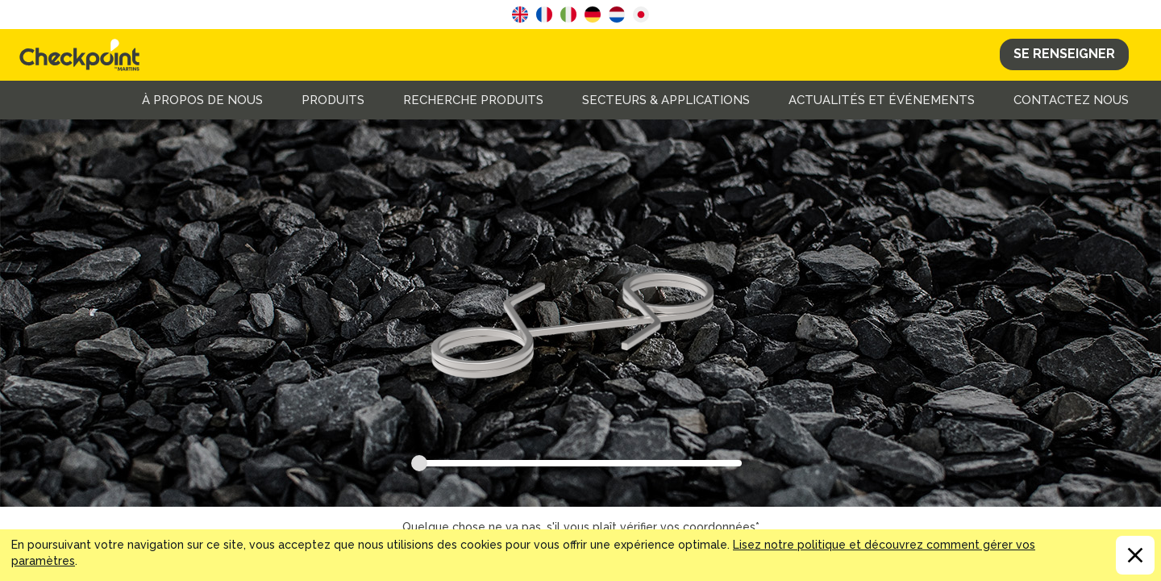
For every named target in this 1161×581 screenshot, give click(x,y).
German (593, 14)
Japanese (641, 14)
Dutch (617, 14)
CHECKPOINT (83, 55)
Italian (568, 14)
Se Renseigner (1064, 53)
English (520, 14)
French (544, 14)
